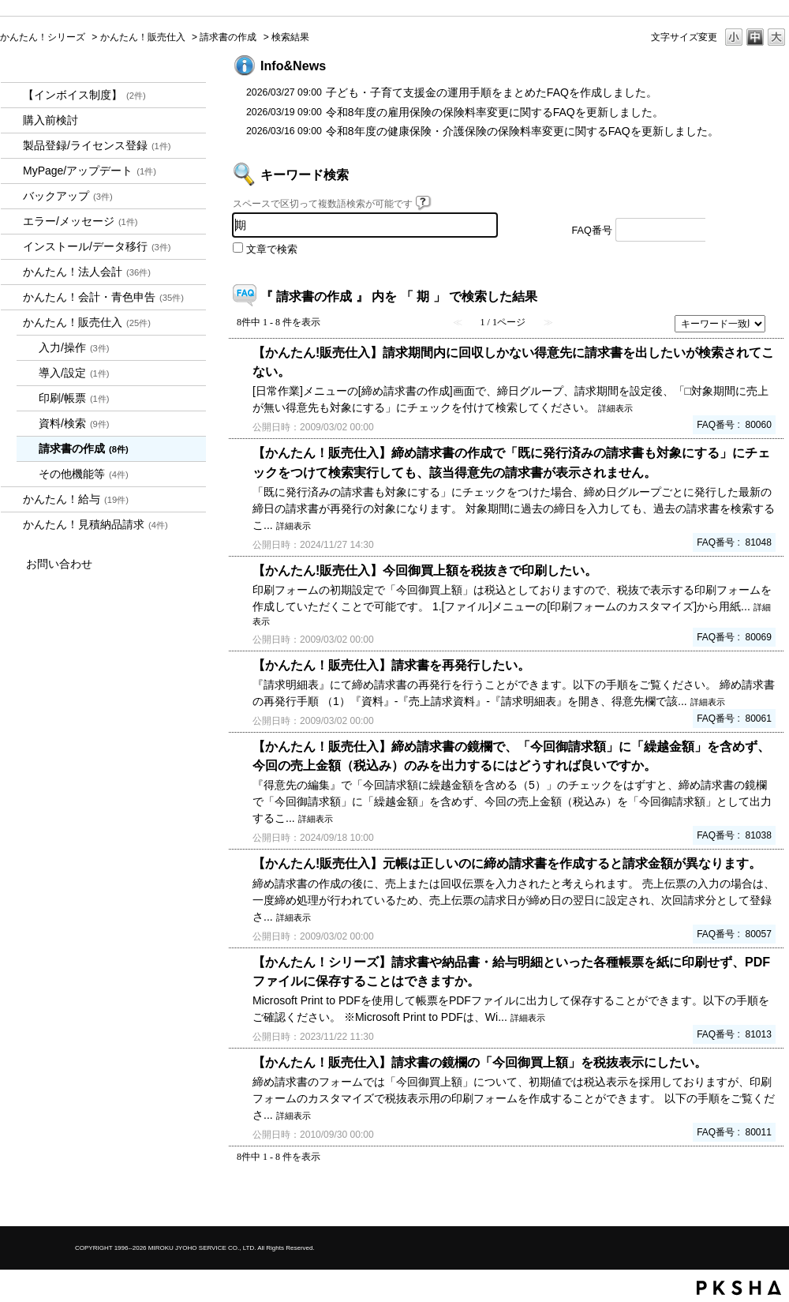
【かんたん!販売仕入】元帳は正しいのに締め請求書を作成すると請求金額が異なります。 (506, 863)
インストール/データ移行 (97, 246)
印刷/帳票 (74, 398)
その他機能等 (84, 473)
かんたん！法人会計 (87, 271)
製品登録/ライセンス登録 (97, 145)
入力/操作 (74, 347)
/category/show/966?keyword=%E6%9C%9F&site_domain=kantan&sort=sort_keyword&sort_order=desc (12, 499)
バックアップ (68, 195)
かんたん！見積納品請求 (95, 524)
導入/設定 (74, 372)
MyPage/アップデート (89, 170)
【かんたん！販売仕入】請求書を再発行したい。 (391, 665)
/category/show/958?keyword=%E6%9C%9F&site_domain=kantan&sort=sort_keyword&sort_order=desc (12, 297)
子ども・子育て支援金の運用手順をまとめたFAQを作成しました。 (491, 92)
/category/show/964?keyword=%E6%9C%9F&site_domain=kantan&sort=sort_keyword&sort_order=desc (12, 322)
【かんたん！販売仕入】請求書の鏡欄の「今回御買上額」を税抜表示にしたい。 (479, 1062)
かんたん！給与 (76, 499)
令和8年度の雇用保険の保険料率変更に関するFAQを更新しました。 (495, 112)
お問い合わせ (59, 563)
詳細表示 (615, 408)
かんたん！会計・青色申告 (103, 297)
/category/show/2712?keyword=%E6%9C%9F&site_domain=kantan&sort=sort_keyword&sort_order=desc (12, 272)
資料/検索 (74, 423)
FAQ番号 (592, 230)
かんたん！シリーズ (42, 37)
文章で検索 (271, 249)
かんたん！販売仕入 (142, 37)
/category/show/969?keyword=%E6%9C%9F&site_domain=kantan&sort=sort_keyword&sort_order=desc (12, 524)
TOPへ (749, 1200)
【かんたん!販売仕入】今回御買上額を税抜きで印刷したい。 (424, 570)
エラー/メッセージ (80, 221)
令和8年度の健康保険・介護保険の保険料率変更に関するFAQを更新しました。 (522, 131)
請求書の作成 (228, 37)
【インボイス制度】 (84, 94)
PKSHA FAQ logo (739, 1288)
